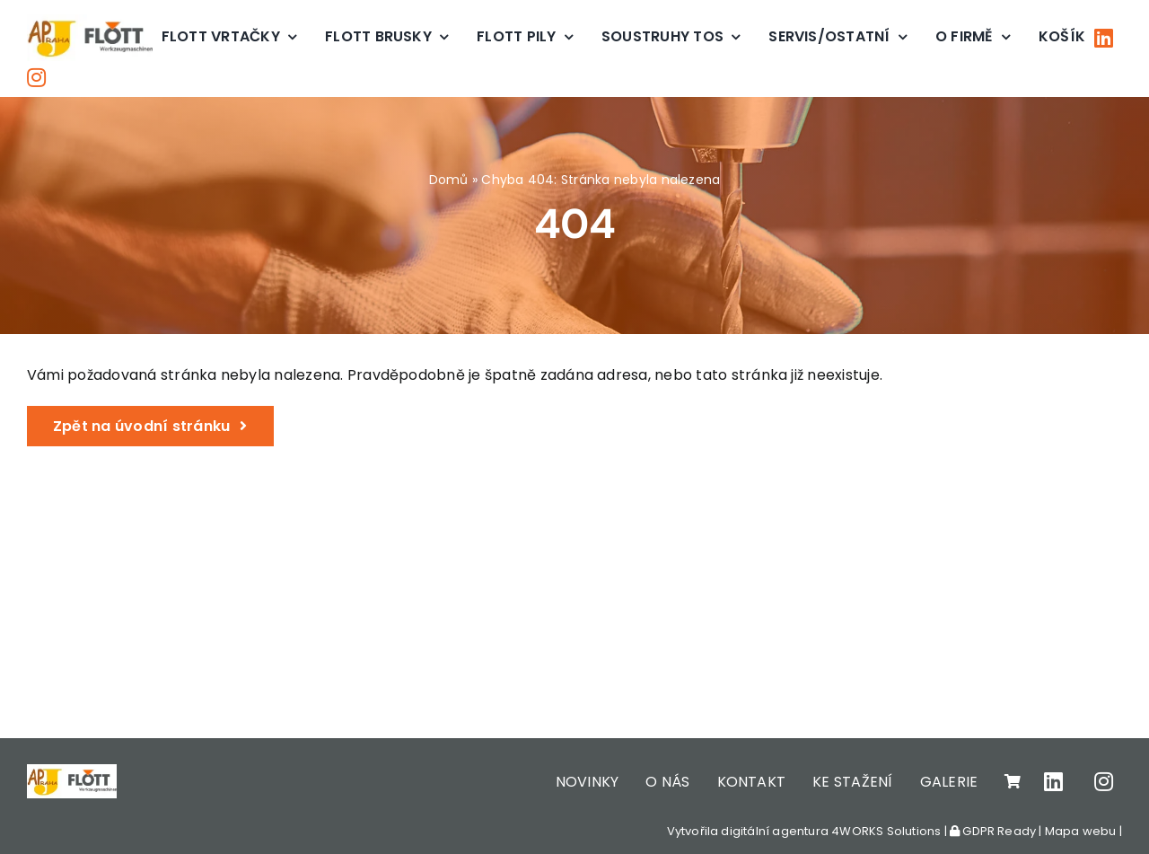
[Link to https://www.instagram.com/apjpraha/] (36, 77)
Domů (449, 180)
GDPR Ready (993, 831)
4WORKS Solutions (886, 831)
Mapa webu (1081, 831)
